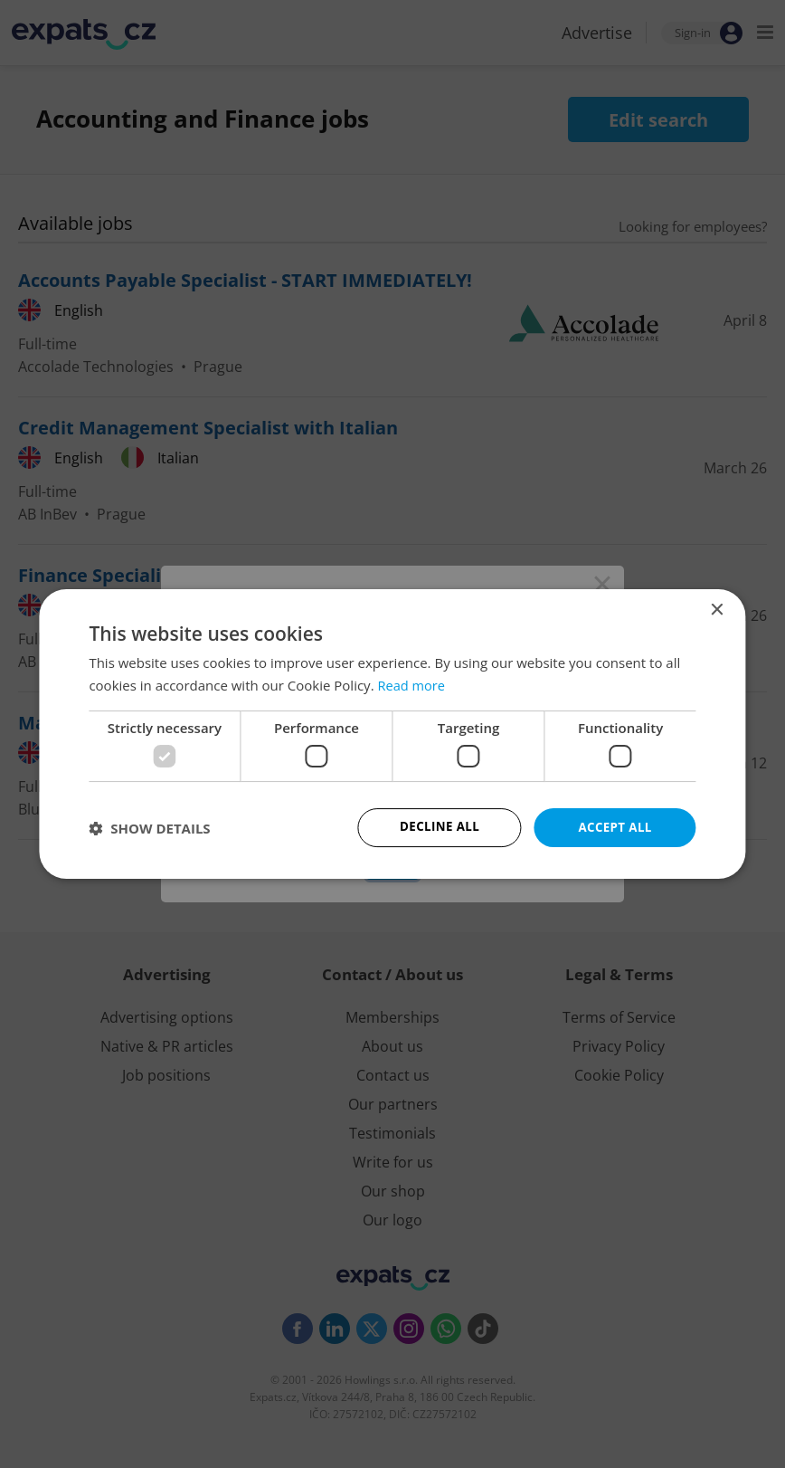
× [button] (717, 609)
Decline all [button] (439, 826)
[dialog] (392, 734)
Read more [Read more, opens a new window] (412, 684)
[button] (149, 828)
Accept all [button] (614, 826)
